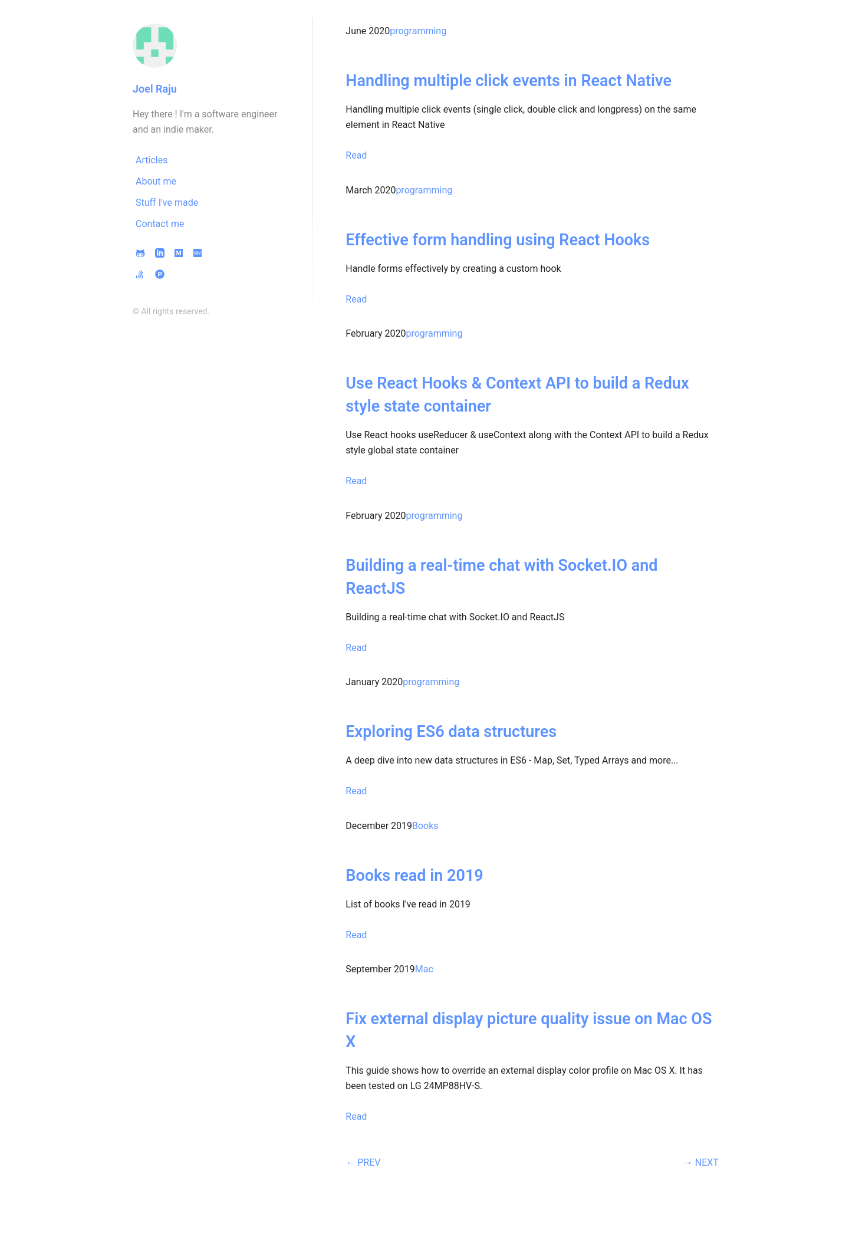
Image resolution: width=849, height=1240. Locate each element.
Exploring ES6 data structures (451, 731)
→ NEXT (701, 1162)
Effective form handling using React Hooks (497, 240)
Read (356, 155)
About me (156, 181)
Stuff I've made (167, 202)
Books (425, 825)
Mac (424, 969)
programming (418, 31)
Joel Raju (155, 89)
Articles (151, 160)
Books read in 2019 (414, 875)
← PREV (362, 1162)
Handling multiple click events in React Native (508, 80)
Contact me (160, 223)
